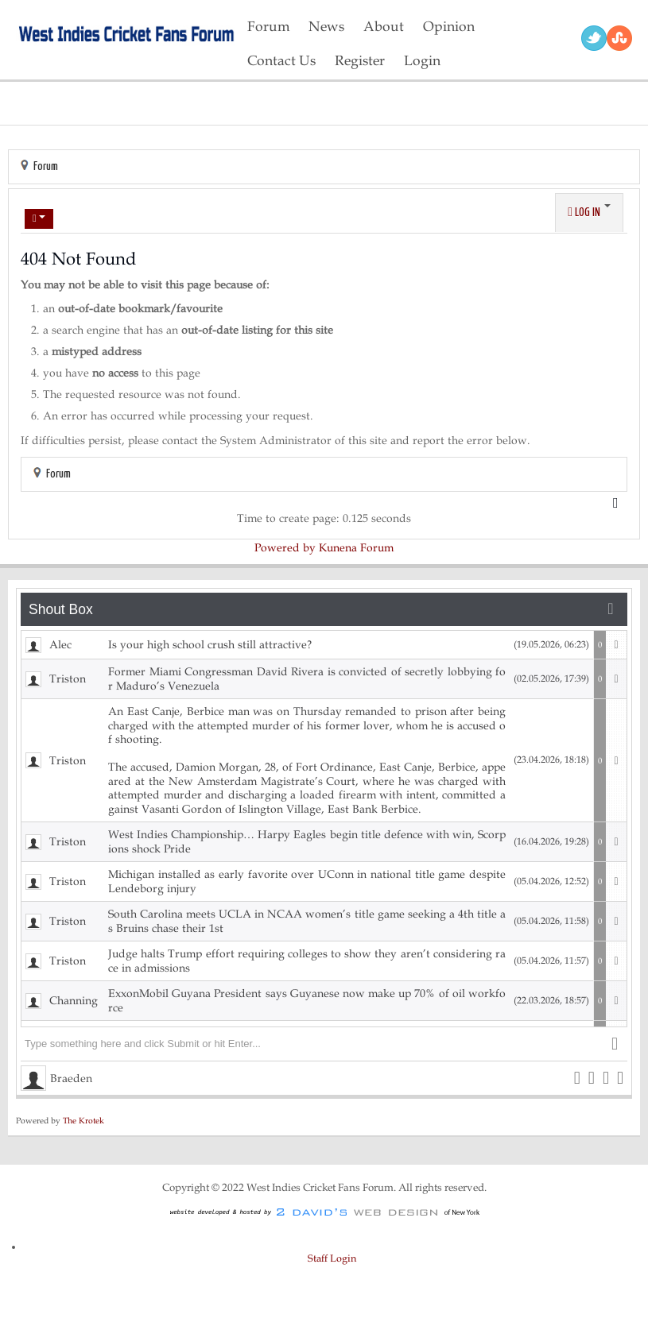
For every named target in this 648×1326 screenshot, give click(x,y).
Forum (45, 166)
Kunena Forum (356, 548)
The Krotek (83, 1120)
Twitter (594, 38)
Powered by (285, 548)
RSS (619, 38)
